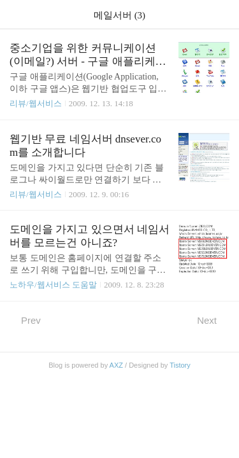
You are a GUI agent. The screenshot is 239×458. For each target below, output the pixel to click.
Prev (25, 320)
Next (213, 320)
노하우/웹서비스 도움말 (53, 284)
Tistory (180, 365)
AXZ (116, 365)
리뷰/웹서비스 (36, 103)
